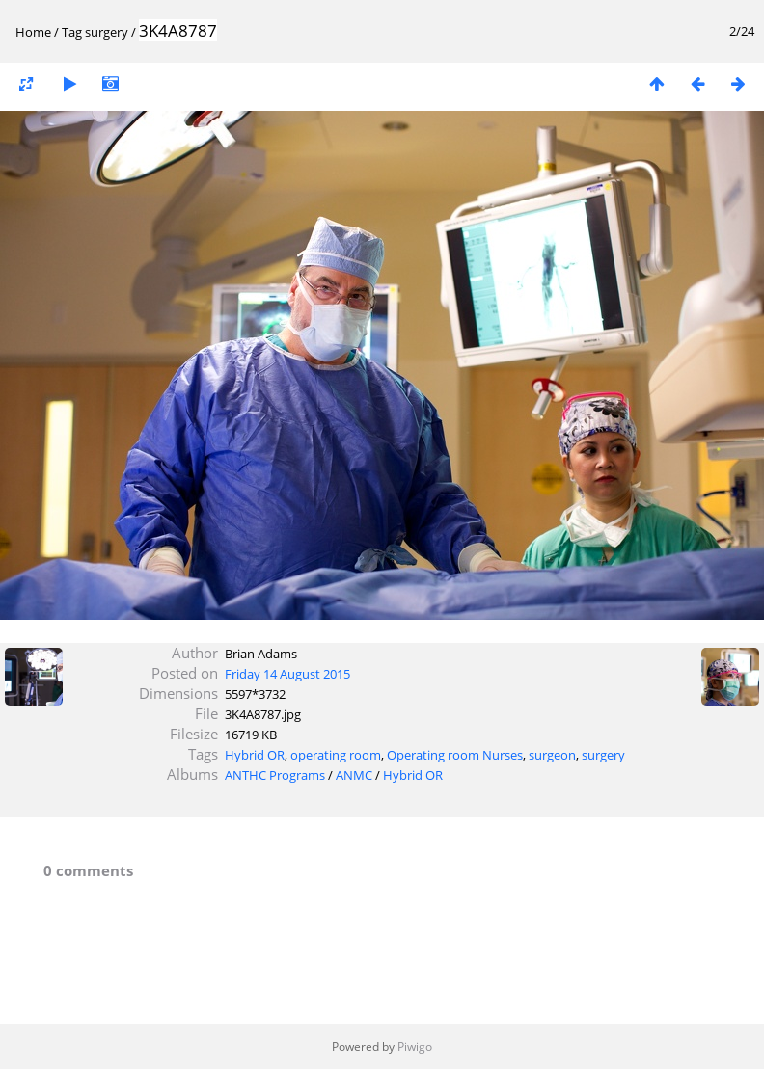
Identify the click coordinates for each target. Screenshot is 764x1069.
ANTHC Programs (275, 775)
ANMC (354, 775)
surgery (106, 31)
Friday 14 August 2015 (287, 673)
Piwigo (414, 1046)
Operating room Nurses (455, 754)
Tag (72, 31)
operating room (335, 754)
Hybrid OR (255, 754)
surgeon (552, 754)
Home (33, 31)
